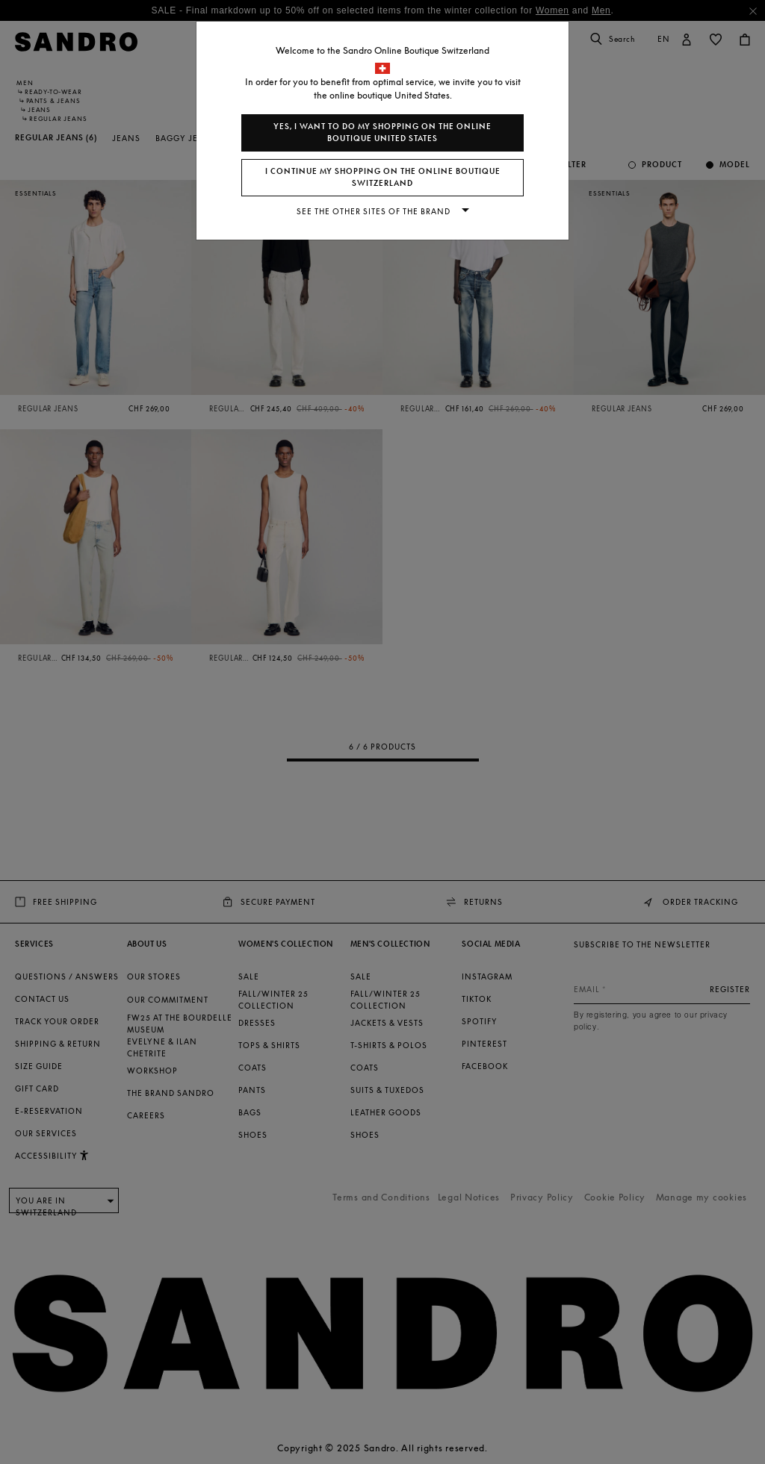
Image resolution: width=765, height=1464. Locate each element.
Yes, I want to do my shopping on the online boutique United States (382, 132)
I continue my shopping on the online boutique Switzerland (383, 177)
